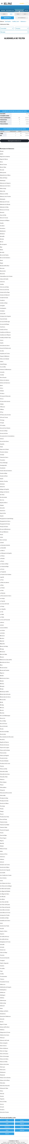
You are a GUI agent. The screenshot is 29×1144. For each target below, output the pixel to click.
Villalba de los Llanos (4, 1035)
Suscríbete (22, 3)
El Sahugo (2, 420)
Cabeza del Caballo (4, 279)
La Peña (2, 590)
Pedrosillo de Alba (4, 771)
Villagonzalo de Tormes (5, 1032)
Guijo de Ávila (3, 513)
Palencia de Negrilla (4, 755)
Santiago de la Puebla (4, 915)
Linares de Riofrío (4, 627)
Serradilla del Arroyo (4, 936)
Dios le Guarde (3, 377)
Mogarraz (2, 673)
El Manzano (2, 406)
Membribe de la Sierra (5, 662)
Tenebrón (2, 965)
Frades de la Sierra (4, 457)
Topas (1, 971)
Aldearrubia (2, 191)
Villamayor (2, 1037)
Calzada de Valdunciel (5, 295)
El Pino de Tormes (4, 417)
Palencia (22, 1123)
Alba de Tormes (3, 164)
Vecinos (1, 1021)
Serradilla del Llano (4, 939)
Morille (1, 702)
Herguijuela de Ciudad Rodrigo (6, 518)
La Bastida (2, 558)
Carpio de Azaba (3, 319)
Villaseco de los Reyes (5, 1080)
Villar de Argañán (4, 1043)
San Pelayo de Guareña (5, 907)
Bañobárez (2, 233)
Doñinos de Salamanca (5, 382)
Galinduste (2, 484)
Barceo (1, 241)
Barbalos (2, 239)
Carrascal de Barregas (5, 321)
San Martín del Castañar (5, 888)
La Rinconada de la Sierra (5, 595)
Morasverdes (3, 699)
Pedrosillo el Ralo (4, 776)
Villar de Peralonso (4, 1053)
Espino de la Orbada (4, 449)
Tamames (2, 955)
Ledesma (2, 622)
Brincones (2, 268)
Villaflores (2, 1029)
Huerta (1, 534)
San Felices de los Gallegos (6, 886)
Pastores (2, 766)
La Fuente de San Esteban (5, 574)
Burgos (22, 1120)
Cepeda (1, 342)
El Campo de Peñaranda (5, 396)
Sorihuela (2, 947)
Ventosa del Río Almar (5, 1027)
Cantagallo (2, 305)
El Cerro (1, 398)
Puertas (1, 832)
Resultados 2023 (10, 10)
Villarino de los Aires (4, 1064)
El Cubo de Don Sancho (5, 401)
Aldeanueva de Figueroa (5, 183)
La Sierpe (2, 606)
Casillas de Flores (4, 329)
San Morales (2, 896)
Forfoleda (2, 454)
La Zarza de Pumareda (5, 619)
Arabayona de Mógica (4, 220)
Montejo (1, 689)
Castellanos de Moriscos (5, 332)
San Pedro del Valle (4, 902)
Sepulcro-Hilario (3, 931)
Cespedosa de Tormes (5, 353)
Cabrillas (2, 284)
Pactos (26, 10)
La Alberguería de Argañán (6, 553)
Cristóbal (2, 374)
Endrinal (2, 438)
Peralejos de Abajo (4, 798)
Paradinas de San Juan (5, 763)
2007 (25, 14)
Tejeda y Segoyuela (4, 963)
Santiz (1, 923)
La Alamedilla (3, 547)
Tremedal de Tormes (4, 981)
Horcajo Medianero (4, 531)
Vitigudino (2, 1099)
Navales (1, 728)
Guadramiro (2, 510)
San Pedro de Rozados (5, 904)
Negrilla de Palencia (4, 742)
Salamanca (2, 856)
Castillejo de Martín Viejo (5, 337)
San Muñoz (2, 899)
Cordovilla (2, 372)
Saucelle (2, 928)
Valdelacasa (2, 992)
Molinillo (2, 675)
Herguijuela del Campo (5, 524)
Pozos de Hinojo (3, 819)
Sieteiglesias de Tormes (5, 941)
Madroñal (2, 641)
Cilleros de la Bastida (4, 358)
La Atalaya (2, 555)
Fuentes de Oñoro (4, 476)
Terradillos (2, 968)
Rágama (2, 840)
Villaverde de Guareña (5, 1085)
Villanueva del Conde (4, 1040)
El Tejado (2, 422)
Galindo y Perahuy (4, 481)
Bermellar (2, 252)
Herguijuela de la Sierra (5, 521)
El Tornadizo (2, 425)
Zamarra (2, 1104)
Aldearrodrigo (3, 188)
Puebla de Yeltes (3, 827)
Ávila (7, 1120)
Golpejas (2, 505)
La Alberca (2, 550)
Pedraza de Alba (3, 768)
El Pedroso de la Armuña (5, 414)
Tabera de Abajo (3, 952)
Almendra (2, 212)
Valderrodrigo (3, 1003)
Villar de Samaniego (4, 1056)
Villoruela (2, 1093)
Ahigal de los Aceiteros (5, 156)
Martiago (2, 649)
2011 (18, 14)
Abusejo (1, 151)
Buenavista (2, 273)
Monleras (2, 683)
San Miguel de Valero (4, 894)
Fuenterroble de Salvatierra (6, 470)
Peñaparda (2, 790)
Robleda (2, 846)
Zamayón (2, 1107)
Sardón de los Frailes (4, 925)
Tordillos (2, 973)
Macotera (2, 638)
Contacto (4, 1142)
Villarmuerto (2, 1069)
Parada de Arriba (3, 758)
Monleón (2, 681)
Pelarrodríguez (3, 782)
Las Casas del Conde (4, 603)
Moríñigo (2, 705)
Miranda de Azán (3, 667)
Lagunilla (2, 577)
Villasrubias (2, 1083)
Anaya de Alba (3, 215)
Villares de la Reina (4, 1059)
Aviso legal (23, 1142)
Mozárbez (2, 713)
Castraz (1, 340)
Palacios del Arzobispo (5, 750)
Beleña (1, 249)
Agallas (1, 153)
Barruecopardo (3, 244)
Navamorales (3, 734)
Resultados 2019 (19, 10)
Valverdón (2, 1019)
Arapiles (2, 223)
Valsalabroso (3, 1013)
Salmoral (2, 862)
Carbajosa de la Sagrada (5, 316)
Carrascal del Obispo (4, 324)
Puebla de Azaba (3, 822)
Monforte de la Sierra (4, 678)
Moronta (2, 710)
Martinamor (2, 651)
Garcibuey (2, 494)
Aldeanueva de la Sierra (5, 185)
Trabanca (2, 979)
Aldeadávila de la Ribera (5, 175)
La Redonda (2, 593)
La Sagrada (2, 601)
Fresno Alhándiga (4, 462)
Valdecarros (2, 984)
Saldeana (2, 859)
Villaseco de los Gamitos (5, 1077)
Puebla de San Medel (4, 824)
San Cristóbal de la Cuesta (5, 875)
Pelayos (1, 784)
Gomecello (2, 508)
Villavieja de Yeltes (4, 1088)
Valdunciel (2, 1005)
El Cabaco (2, 393)
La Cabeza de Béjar (4, 563)
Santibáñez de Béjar (4, 918)
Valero (1, 1008)
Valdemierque (3, 1000)
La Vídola (2, 617)
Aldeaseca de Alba (4, 193)
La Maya (2, 585)
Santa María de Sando (5, 910)
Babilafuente (2, 231)
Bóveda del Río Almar (4, 265)
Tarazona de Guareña (4, 957)
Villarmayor (2, 1067)
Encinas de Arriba (4, 433)
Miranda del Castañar (4, 670)
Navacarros (2, 718)
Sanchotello (2, 872)
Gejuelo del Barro (4, 502)
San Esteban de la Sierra (5, 883)
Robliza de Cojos (3, 848)
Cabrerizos (2, 281)
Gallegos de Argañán (4, 489)
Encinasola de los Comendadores (7, 436)
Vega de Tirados (3, 1024)
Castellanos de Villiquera (5, 335)
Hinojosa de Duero (4, 526)
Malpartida (2, 643)
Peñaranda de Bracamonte (6, 792)
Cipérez (1, 361)
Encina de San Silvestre (5, 428)
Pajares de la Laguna (4, 747)
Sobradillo (2, 944)
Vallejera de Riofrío (4, 1011)
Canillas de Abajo (3, 303)
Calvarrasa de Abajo (4, 287)
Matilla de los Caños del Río (6, 659)
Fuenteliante (2, 468)
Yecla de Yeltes (3, 1101)
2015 (11, 14)
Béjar (1, 247)
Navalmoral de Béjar (4, 731)
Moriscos (2, 707)
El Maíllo (2, 404)
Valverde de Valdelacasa (5, 1016)
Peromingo (2, 806)
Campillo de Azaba (4, 297)
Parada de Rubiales (4, 760)
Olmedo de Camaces (4, 744)
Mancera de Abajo (4, 646)
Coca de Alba (3, 366)
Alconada (2, 169)
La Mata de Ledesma (4, 582)
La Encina (2, 569)
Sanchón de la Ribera (4, 867)
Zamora (7, 1133)
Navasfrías (2, 739)
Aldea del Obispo (3, 177)
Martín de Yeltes (3, 654)
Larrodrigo (2, 598)
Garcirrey (2, 500)
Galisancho (2, 486)
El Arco (1, 388)
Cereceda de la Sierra (5, 345)
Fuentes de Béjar (3, 473)
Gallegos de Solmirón (4, 492)
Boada (1, 260)
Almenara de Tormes (4, 209)
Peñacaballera (3, 787)
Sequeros (2, 933)
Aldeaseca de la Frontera (5, 196)
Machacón (2, 635)
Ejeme (1, 385)
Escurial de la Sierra (4, 441)
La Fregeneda (3, 571)
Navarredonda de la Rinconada (6, 736)
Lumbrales (2, 633)
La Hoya (2, 579)
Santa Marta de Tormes (5, 912)
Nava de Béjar (3, 721)
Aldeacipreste (3, 172)
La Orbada (2, 587)
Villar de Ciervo (3, 1045)
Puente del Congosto (4, 830)
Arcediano (2, 225)
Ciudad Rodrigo (3, 364)
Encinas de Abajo (3, 430)
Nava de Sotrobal (4, 726)
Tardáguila (2, 960)
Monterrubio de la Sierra (5, 697)
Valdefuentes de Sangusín (5, 987)
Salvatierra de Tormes (5, 864)
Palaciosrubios (3, 752)
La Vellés (2, 614)
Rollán (1, 851)
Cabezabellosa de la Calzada (6, 276)
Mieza (1, 665)
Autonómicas (21, 17)
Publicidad (18, 1142)
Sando (1, 880)
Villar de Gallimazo (4, 1048)
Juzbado (2, 542)
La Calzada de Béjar (4, 566)
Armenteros (2, 228)
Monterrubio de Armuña (5, 694)
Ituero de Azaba (3, 539)
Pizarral (1, 814)
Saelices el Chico (3, 854)
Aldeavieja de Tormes (4, 201)
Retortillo (2, 843)
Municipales (7, 17)
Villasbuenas (2, 1072)
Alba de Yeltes (3, 167)
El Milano (2, 409)
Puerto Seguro (3, 838)
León (7, 1123)
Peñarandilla (2, 795)
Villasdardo (2, 1075)
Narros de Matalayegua (5, 715)
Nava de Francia (3, 723)
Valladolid (22, 1130)
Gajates (1, 478)
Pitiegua (2, 811)
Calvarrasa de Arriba (4, 289)
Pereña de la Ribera (4, 803)
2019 (4, 14)
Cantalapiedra (3, 308)
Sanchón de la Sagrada (5, 870)
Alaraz (1, 161)
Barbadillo (2, 236)
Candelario (2, 300)
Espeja (1, 446)
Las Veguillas (3, 609)
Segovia (22, 1127)
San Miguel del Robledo (5, 891)
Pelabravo (2, 779)
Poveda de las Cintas (4, 816)
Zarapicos (2, 1109)
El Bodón (2, 390)
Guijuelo (1, 516)
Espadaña (2, 444)
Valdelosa (2, 997)
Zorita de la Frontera (4, 1112)
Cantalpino (2, 311)
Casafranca (2, 327)
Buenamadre (3, 271)
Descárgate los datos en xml (14, 140)
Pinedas (1, 808)
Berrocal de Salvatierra (5, 257)
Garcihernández (3, 497)
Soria (7, 1130)
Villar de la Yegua (4, 1051)
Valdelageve (2, 995)
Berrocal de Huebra (4, 255)
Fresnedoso (2, 460)
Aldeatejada (2, 199)
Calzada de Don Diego (5, 292)
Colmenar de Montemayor (5, 369)
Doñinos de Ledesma (4, 380)
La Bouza (2, 561)
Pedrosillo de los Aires (5, 774)
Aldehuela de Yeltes (4, 207)
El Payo (1, 412)
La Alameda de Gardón (5, 545)
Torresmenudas (3, 976)
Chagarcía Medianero (4, 356)
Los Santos (2, 630)
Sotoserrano (2, 949)
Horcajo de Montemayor (5, 529)
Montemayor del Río (4, 691)
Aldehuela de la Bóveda (5, 204)
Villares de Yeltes (3, 1061)
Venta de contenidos (11, 1142)
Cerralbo (2, 350)
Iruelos (1, 537)
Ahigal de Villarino (4, 159)
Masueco (2, 657)
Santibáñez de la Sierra (5, 920)
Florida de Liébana (4, 452)
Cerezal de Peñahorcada (5, 348)
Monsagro (2, 686)
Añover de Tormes (4, 217)
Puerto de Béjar (3, 835)
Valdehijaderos (3, 989)
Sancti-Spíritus (3, 878)
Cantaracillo (2, 313)
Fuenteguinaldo (3, 465)
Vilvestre (2, 1096)
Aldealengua (2, 180)
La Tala (1, 611)
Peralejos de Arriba (4, 800)
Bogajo (1, 263)
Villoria (1, 1091)
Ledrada (2, 625)
